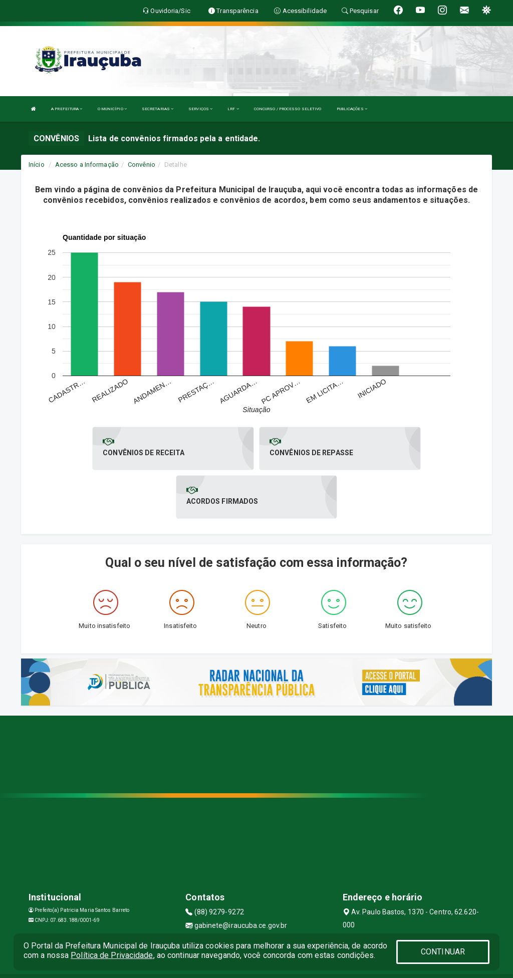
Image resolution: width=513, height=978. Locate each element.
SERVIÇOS (200, 109)
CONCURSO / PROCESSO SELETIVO (288, 109)
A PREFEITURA (66, 109)
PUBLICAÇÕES (352, 109)
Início (37, 164)
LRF (233, 109)
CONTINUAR (443, 951)
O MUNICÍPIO (112, 109)
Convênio (141, 164)
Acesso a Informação (87, 164)
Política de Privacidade (112, 955)
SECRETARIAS (157, 109)
